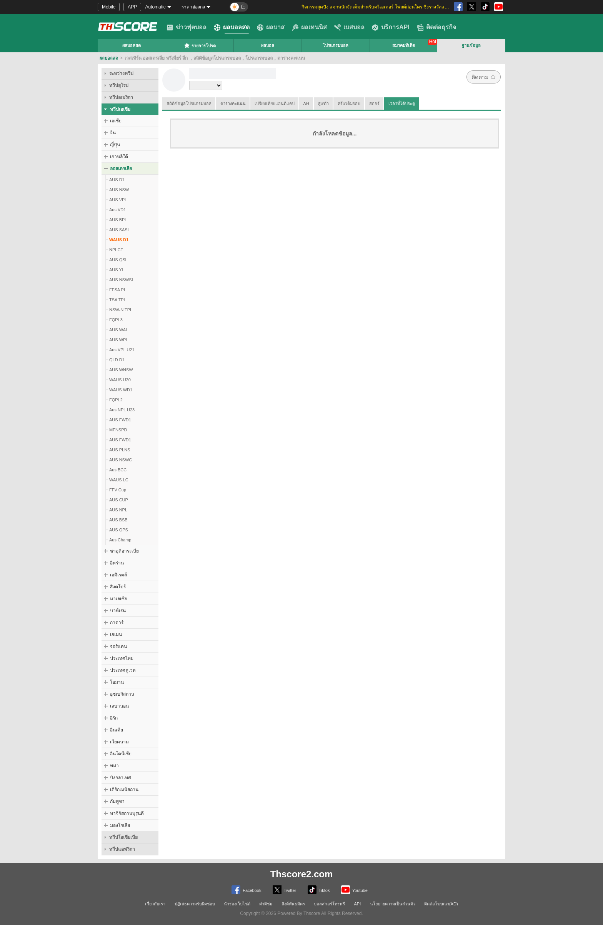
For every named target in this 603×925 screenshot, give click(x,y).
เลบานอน (119, 706)
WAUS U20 (120, 379)
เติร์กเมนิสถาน (124, 789)
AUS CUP (118, 500)
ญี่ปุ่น (115, 144)
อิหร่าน (117, 563)
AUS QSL (118, 259)
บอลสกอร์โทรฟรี (329, 904)
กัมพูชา (117, 801)
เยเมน (116, 634)
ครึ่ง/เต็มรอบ (349, 103)
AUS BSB (118, 520)
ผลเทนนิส (309, 27)
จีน (113, 132)
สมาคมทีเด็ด (403, 45)
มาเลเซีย (118, 598)
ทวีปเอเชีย (120, 109)
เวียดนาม (119, 742)
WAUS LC (118, 480)
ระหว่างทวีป (121, 73)
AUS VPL (118, 199)
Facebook (246, 889)
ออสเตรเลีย (121, 168)
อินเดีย (116, 730)
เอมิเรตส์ (118, 575)
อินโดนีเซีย (121, 753)
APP (132, 7)
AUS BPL (118, 219)
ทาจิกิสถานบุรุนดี (127, 813)
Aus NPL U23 (122, 409)
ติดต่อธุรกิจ (436, 27)
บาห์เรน (118, 610)
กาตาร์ (116, 622)
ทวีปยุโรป (118, 85)
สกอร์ (374, 103)
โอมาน (117, 682)
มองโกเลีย (120, 825)
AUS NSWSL (121, 279)
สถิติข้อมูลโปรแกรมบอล (189, 103)
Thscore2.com (301, 874)
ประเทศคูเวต (123, 670)
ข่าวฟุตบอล (187, 27)
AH (306, 103)
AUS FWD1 (120, 419)
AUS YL (116, 269)
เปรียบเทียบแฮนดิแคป (275, 103)
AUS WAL (118, 329)
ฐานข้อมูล (471, 45)
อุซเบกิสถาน (122, 694)
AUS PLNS (119, 449)
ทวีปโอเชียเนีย (123, 837)
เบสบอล (349, 27)
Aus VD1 (117, 209)
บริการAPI (391, 27)
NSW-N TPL (120, 309)
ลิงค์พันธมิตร (293, 904)
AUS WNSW (121, 369)
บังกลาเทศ (120, 777)
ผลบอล (267, 45)
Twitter (284, 889)
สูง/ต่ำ (323, 103)
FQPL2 (116, 399)
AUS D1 (117, 179)
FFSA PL (117, 289)
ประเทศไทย (121, 658)
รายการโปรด (200, 45)
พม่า (114, 765)
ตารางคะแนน (233, 103)
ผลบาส (271, 27)
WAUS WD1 (120, 389)
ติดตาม (483, 77)
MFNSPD (118, 429)
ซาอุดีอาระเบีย (124, 551)
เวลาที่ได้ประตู (401, 103)
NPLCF (116, 249)
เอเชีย (116, 121)
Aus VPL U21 (122, 349)
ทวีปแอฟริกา (122, 849)
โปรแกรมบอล (335, 45)
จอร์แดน (118, 646)
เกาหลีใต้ (119, 156)
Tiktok (319, 889)
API (357, 904)
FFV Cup (117, 490)
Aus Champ (120, 540)
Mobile (108, 7)
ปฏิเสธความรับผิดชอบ (195, 904)
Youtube (354, 889)
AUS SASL (119, 229)
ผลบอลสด (232, 27)
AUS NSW (119, 189)
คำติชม (265, 904)
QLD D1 (117, 359)
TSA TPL (117, 299)
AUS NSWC (120, 459)
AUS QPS (118, 530)
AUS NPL (118, 510)
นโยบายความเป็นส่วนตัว (392, 904)
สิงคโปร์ (118, 586)
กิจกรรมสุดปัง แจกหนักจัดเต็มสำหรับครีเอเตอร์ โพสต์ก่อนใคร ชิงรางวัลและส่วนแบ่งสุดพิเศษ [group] (376, 7)
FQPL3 (116, 319)
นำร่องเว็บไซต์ (237, 904)
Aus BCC (118, 470)
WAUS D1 (118, 239)
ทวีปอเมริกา (121, 97)
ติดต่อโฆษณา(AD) (441, 904)
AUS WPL (118, 339)
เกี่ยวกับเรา (155, 904)
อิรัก (114, 718)
